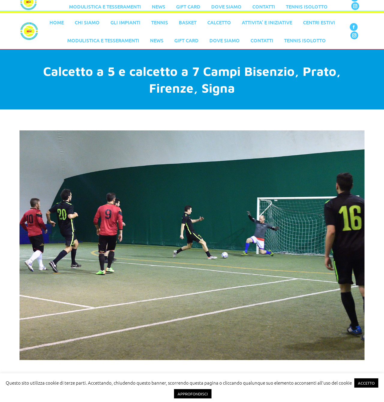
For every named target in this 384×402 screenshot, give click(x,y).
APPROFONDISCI (193, 393)
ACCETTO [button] (366, 383)
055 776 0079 (147, 7)
